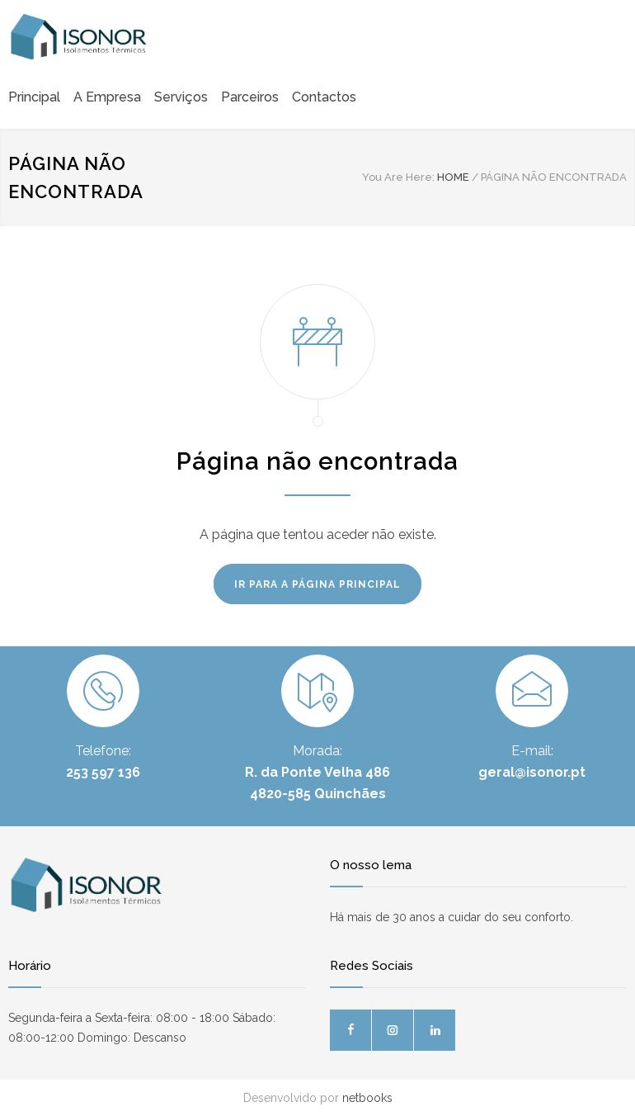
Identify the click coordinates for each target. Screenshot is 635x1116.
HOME (453, 177)
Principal (34, 97)
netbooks (367, 1097)
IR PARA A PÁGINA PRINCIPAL (317, 584)
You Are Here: (398, 177)
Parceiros (250, 97)
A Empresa (107, 97)
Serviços (181, 97)
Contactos (324, 97)
